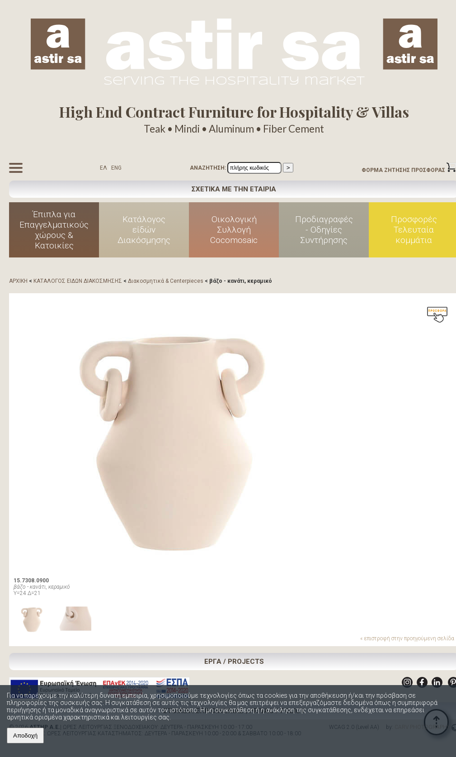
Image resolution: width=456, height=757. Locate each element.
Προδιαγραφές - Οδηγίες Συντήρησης (324, 229)
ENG (116, 168)
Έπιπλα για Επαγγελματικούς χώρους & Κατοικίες (54, 230)
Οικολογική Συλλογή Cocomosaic (234, 229)
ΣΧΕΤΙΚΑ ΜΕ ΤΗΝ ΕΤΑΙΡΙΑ (234, 189)
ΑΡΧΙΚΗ (18, 281)
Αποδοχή (25, 735)
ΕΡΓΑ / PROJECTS (234, 661)
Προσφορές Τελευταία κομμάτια (414, 229)
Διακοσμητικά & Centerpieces (165, 281)
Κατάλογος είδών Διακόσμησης (144, 229)
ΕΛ (103, 168)
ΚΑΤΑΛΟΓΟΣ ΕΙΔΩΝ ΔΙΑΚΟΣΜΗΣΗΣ (77, 281)
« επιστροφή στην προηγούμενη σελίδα (407, 638)
